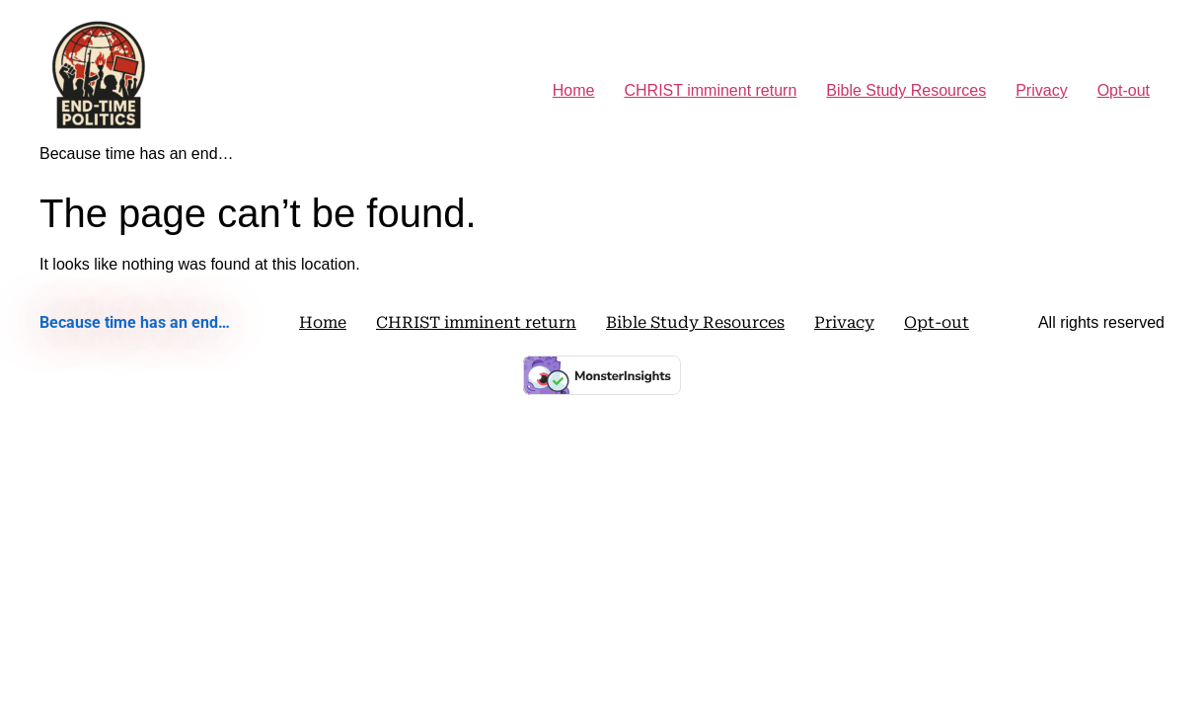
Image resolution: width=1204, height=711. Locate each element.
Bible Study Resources (906, 90)
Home (574, 90)
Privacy (1041, 90)
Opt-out (1123, 90)
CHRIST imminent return (710, 90)
